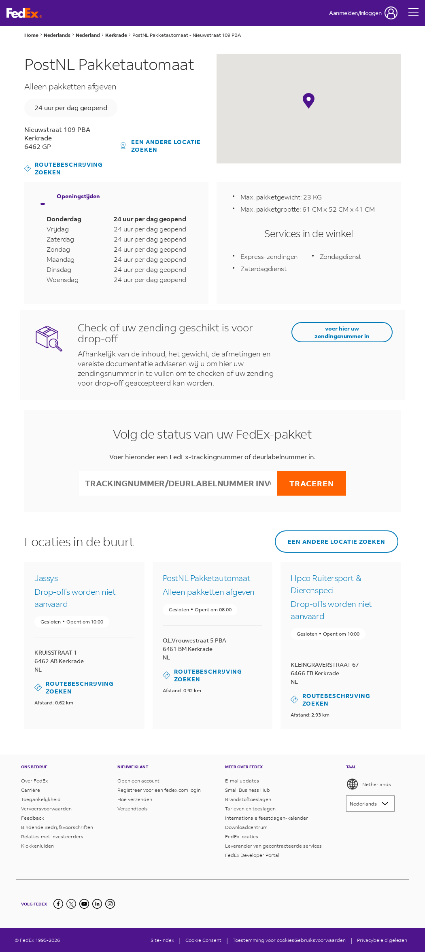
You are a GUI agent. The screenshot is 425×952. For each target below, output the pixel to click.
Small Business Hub (247, 790)
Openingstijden (78, 196)
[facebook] (58, 904)
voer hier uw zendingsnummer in (342, 332)
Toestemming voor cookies (263, 940)
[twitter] (71, 904)
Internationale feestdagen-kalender (266, 818)
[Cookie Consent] (203, 940)
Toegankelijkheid (41, 799)
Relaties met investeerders (52, 836)
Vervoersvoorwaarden (46, 809)
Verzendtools (132, 809)
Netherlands (368, 784)
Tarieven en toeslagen (250, 809)
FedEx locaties (241, 836)
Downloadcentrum (246, 827)
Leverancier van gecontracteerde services (273, 846)
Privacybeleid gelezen (382, 940)
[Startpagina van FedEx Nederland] (24, 13)
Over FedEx (34, 781)
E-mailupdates (242, 781)
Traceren (311, 483)
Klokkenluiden (37, 846)
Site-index (162, 940)
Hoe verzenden (134, 799)
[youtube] (84, 904)
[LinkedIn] (97, 904)
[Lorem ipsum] (370, 803)
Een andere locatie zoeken (161, 145)
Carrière (30, 790)
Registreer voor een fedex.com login (159, 790)
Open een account (138, 781)
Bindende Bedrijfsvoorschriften (57, 827)
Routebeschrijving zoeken (63, 168)
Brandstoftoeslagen (248, 799)
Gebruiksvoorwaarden (320, 940)
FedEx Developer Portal (252, 855)
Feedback (32, 818)
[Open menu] (413, 13)
